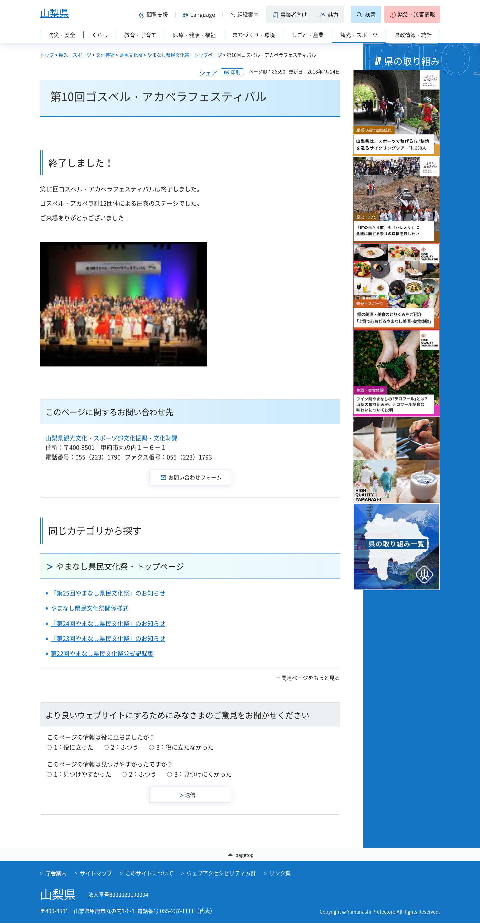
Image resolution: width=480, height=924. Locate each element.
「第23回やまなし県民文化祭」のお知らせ (108, 638)
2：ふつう (124, 747)
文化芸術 (105, 54)
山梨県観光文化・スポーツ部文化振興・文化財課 (111, 437)
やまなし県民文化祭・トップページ (184, 54)
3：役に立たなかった (185, 747)
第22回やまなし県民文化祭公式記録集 (102, 653)
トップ (47, 54)
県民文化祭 (131, 54)
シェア (208, 72)
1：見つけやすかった (82, 774)
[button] (154, 14)
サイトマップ (96, 874)
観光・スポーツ (75, 54)
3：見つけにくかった (203, 774)
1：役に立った (73, 747)
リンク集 (280, 874)
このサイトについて (149, 874)
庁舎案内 (56, 874)
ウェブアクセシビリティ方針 (221, 874)
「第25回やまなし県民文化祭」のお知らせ (108, 593)
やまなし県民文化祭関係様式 (90, 608)
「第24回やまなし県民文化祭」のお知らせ (108, 623)
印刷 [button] (235, 72)
